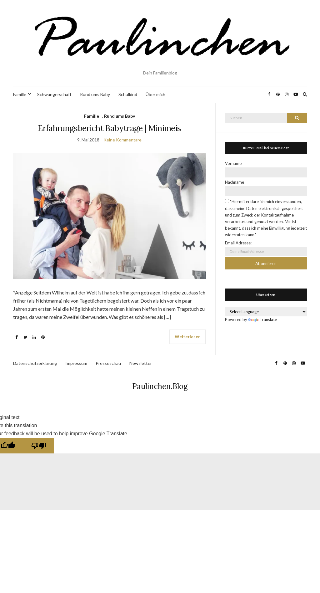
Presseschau (108, 363)
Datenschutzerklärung (35, 363)
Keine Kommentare (122, 139)
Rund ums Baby (95, 94)
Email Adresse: (238, 242)
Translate (262, 319)
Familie (19, 94)
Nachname (234, 182)
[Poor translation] (38, 445)
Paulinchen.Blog (160, 386)
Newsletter (140, 363)
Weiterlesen (188, 336)
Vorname (233, 163)
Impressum (76, 363)
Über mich (155, 94)
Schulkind (127, 94)
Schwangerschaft (54, 94)
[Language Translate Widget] (266, 311)
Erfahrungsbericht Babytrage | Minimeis (109, 128)
